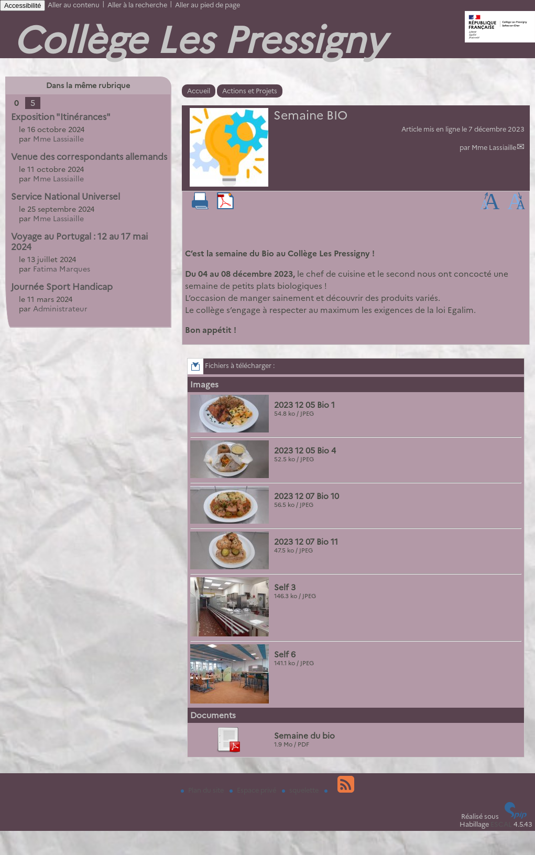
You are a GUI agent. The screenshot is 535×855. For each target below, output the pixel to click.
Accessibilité (22, 5)
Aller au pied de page (207, 5)
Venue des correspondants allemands (89, 156)
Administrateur (60, 308)
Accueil (198, 91)
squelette (301, 790)
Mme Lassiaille (494, 147)
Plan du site (203, 790)
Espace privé (254, 790)
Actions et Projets (249, 91)
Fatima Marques (61, 269)
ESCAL (501, 824)
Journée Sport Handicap (62, 287)
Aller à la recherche (137, 5)
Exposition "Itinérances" (61, 117)
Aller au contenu (74, 5)
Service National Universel (65, 196)
